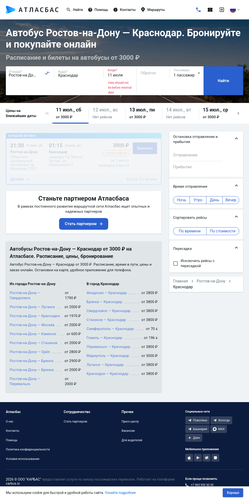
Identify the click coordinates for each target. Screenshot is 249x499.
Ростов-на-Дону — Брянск (31, 361)
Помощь (12, 440)
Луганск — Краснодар (105, 365)
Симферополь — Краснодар (110, 329)
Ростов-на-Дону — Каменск (33, 334)
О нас (9, 421)
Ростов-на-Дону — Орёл (30, 352)
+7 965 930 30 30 (202, 485)
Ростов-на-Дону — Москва (32, 325)
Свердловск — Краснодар (109, 311)
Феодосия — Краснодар (107, 293)
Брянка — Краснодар (104, 302)
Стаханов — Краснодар (106, 320)
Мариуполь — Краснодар (108, 356)
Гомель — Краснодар (104, 338)
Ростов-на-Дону (211, 281)
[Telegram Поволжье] (197, 420)
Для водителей (132, 440)
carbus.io (13, 483)
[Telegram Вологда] (221, 420)
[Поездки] (210, 10)
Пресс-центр (130, 421)
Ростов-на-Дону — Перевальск (25, 381)
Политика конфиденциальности (28, 449)
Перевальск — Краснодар (108, 347)
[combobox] (29, 73)
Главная (180, 281)
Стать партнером (75, 421)
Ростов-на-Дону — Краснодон (35, 316)
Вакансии (128, 430)
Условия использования (22, 459)
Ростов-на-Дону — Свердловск (25, 295)
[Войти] (222, 10)
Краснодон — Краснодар (107, 374)
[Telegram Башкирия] (197, 429)
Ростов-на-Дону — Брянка (32, 370)
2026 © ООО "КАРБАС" (23, 479)
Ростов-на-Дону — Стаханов (33, 343)
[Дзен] (193, 438)
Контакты (12, 430)
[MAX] (218, 429)
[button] (47, 113)
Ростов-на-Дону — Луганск (32, 307)
